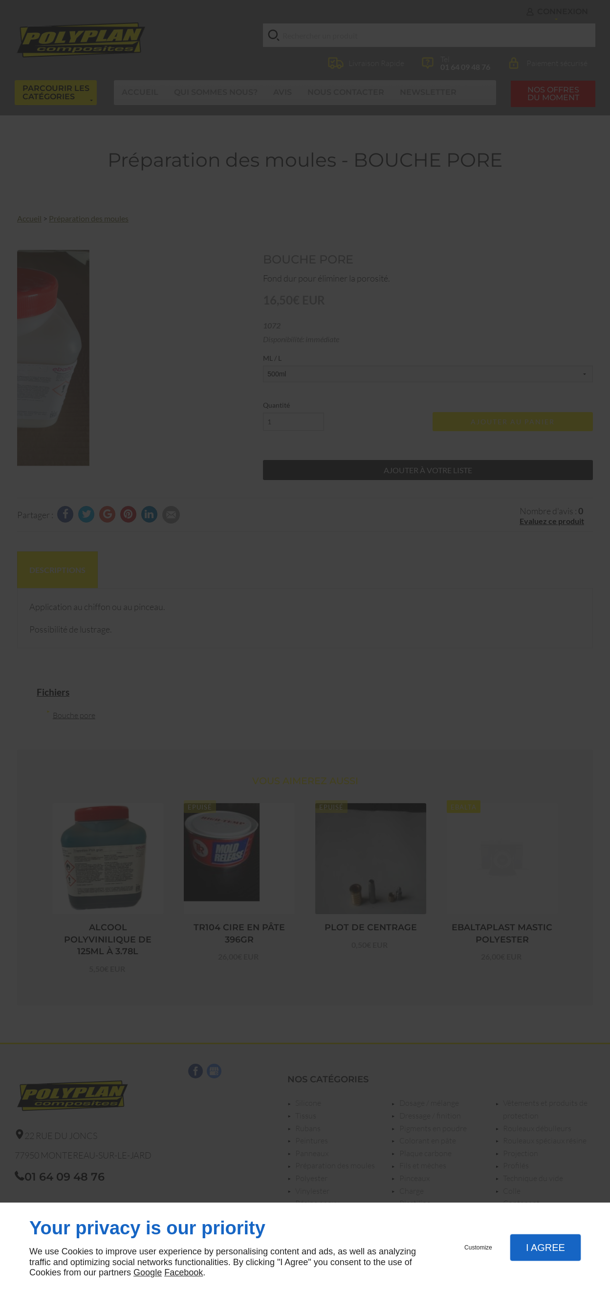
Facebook (183, 1272)
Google (147, 1272)
